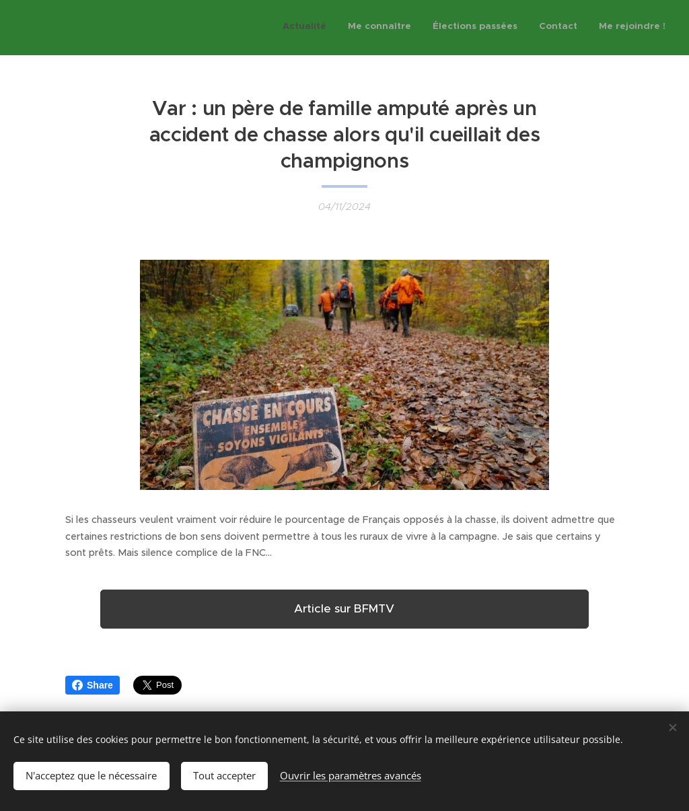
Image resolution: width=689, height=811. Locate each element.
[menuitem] (583, 27)
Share (92, 685)
